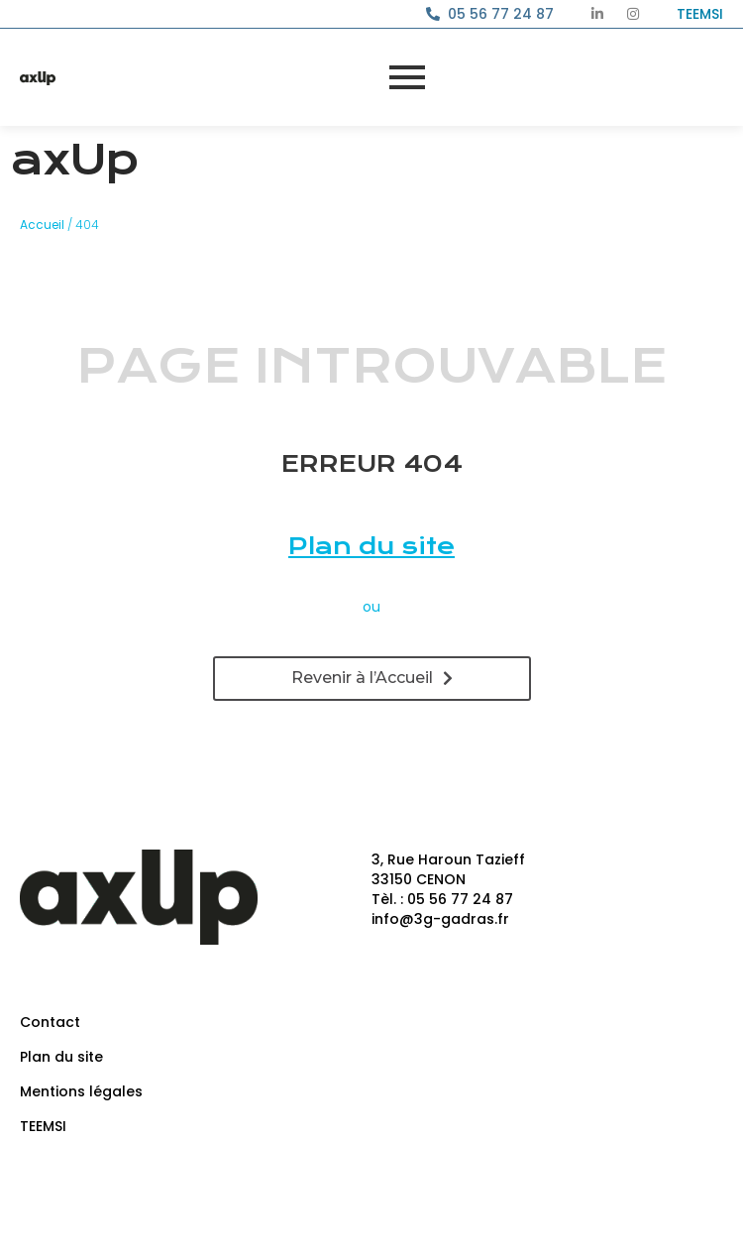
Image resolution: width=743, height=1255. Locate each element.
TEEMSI (43, 1126)
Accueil (42, 224)
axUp (74, 160)
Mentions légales (81, 1091)
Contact (50, 1022)
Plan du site (371, 546)
